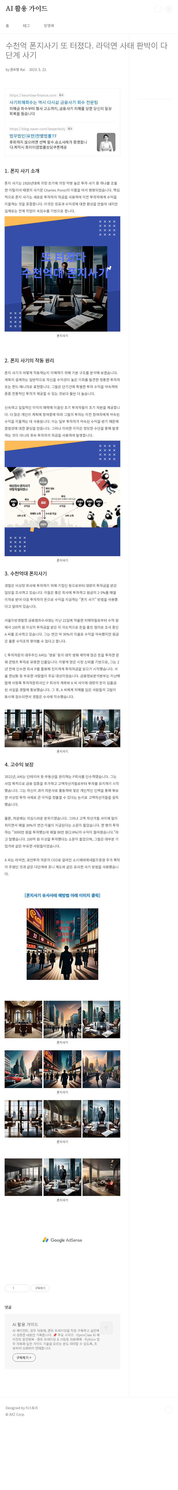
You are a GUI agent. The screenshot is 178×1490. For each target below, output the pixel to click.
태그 (26, 25)
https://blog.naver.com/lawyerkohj (37, 129)
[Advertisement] (62, 1240)
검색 (158, 9)
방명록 (49, 25)
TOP (168, 1409)
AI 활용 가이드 (27, 9)
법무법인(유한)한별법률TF (33, 135)
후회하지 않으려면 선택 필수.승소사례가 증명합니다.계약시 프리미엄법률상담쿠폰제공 (48, 144)
